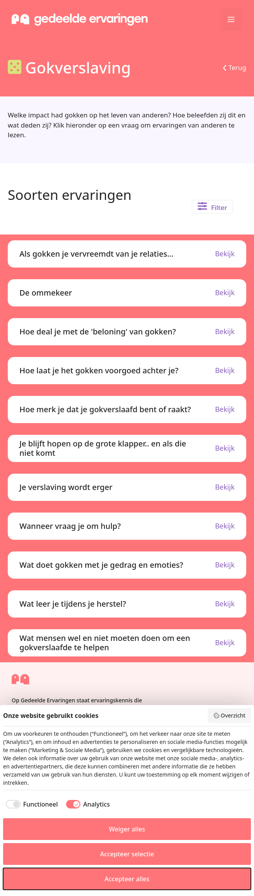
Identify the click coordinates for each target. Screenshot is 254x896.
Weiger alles (127, 829)
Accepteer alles (126, 879)
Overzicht (229, 715)
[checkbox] (30, 804)
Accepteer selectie (127, 854)
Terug (237, 67)
